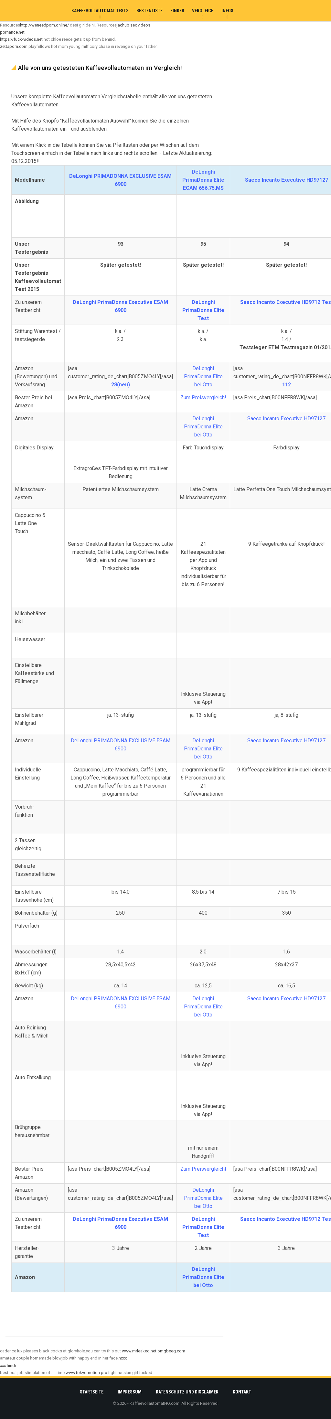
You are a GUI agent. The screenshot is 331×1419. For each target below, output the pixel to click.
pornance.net (12, 32)
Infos (227, 10)
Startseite (91, 1391)
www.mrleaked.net (139, 1351)
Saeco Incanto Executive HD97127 (286, 180)
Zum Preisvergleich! (203, 397)
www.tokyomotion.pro (86, 1372)
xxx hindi (8, 1365)
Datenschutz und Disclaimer (187, 1391)
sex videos (140, 25)
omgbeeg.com (171, 1351)
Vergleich (203, 10)
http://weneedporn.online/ (44, 25)
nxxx (123, 1358)
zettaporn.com (13, 46)
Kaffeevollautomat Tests (100, 10)
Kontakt (242, 1391)
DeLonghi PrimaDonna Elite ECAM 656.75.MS (203, 180)
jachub (123, 25)
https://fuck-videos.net (21, 39)
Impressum (130, 1391)
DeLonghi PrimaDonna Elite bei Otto (203, 376)
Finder (177, 10)
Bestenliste (149, 10)
